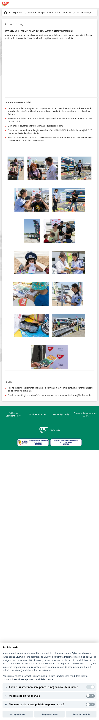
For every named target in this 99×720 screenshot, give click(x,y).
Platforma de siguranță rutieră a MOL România (50, 12)
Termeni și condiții (61, 414)
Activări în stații (84, 12)
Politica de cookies (37, 414)
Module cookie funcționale (24, 695)
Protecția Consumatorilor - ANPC (85, 414)
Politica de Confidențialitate (13, 414)
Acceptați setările (81, 714)
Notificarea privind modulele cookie (33, 679)
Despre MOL (17, 12)
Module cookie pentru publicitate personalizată (36, 704)
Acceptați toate (17, 714)
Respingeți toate (49, 714)
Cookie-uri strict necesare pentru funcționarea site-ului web (43, 687)
